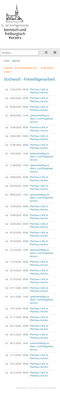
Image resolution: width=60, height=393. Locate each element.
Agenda (16, 61)
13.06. (15, 127)
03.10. (15, 232)
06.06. (15, 107)
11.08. (15, 165)
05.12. (15, 334)
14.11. (15, 308)
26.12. (15, 372)
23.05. (15, 89)
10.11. (15, 296)
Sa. (6, 89)
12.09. (15, 206)
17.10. (15, 262)
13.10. (15, 250)
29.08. (15, 177)
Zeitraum (8, 68)
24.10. (15, 270)
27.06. (15, 145)
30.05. (15, 98)
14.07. (15, 153)
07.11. (15, 288)
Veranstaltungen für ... (28, 68)
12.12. (15, 355)
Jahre (8, 72)
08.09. (15, 194)
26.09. (15, 224)
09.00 (25, 89)
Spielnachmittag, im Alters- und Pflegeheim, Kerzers (41, 118)
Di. (6, 115)
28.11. (15, 326)
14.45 (25, 115)
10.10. (15, 241)
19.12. (15, 363)
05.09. (15, 186)
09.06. (15, 115)
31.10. (15, 279)
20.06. (15, 136)
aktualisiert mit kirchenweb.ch (42, 388)
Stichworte (47, 68)
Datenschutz (22, 388)
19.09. (15, 215)
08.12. (15, 343)
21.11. (15, 317)
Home (6, 61)
